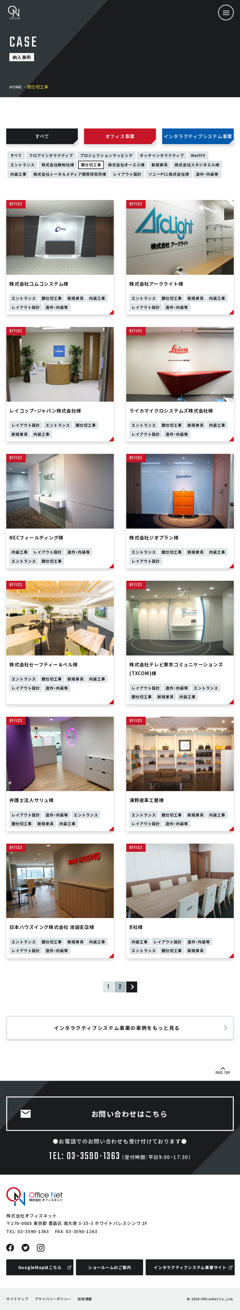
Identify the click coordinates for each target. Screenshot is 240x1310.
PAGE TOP (223, 1073)
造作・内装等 (207, 174)
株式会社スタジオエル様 (197, 164)
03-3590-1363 (33, 1231)
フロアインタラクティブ (51, 155)
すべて (42, 136)
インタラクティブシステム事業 (198, 136)
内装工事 (18, 174)
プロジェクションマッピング (106, 155)
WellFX (198, 155)
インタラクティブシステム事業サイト (190, 1267)
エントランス (22, 164)
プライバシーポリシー (53, 1298)
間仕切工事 (91, 164)
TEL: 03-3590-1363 (84, 1156)
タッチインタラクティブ (162, 155)
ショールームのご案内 (109, 1267)
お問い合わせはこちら (129, 1113)
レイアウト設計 (127, 174)
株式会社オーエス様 (126, 164)
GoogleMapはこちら (40, 1267)
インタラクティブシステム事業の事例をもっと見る (117, 1027)
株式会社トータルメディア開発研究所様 (69, 174)
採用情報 (85, 1298)
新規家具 (160, 164)
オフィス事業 (120, 136)
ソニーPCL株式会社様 (168, 174)
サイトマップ (17, 1298)
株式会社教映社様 (58, 164)
